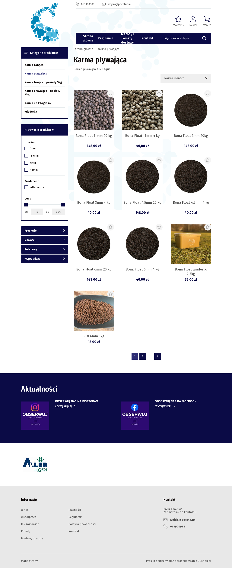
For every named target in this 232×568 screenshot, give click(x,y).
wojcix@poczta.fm (119, 4)
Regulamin (105, 38)
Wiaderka (30, 111)
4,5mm (34, 155)
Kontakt (147, 38)
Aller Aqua (37, 187)
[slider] (26, 204)
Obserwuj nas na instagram (76, 401)
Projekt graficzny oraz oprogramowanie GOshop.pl (178, 561)
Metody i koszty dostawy (127, 38)
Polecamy (30, 249)
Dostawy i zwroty (32, 538)
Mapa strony (29, 561)
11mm (34, 170)
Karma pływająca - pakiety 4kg (42, 92)
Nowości (29, 240)
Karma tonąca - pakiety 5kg (43, 82)
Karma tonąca (33, 65)
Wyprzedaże (32, 259)
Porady (25, 531)
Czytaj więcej (63, 406)
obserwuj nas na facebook (175, 401)
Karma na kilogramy (37, 103)
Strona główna (88, 38)
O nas (25, 510)
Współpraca (28, 517)
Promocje (30, 230)
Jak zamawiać (30, 524)
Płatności (74, 510)
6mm (33, 162)
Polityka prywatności (82, 524)
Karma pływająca (35, 73)
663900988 (87, 4)
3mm (33, 148)
